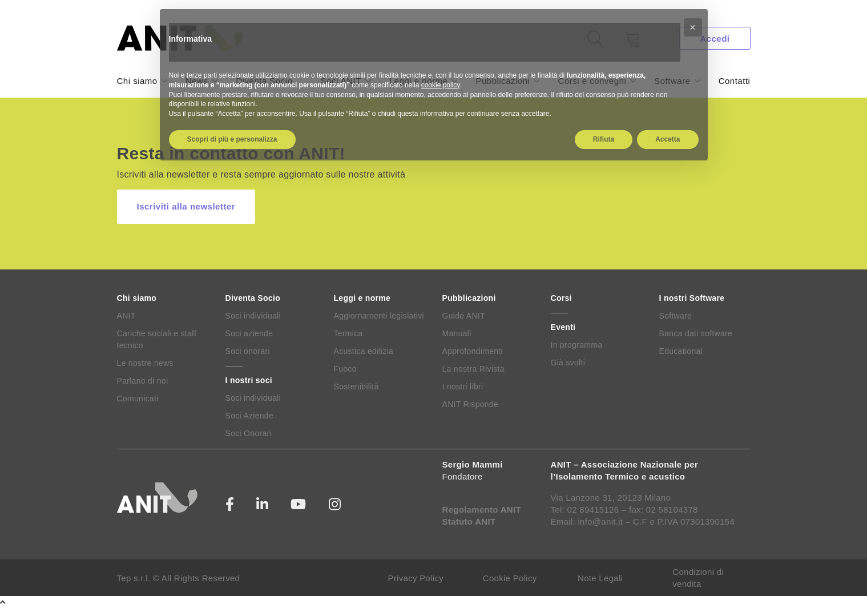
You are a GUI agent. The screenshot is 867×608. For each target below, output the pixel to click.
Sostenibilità (356, 386)
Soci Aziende (249, 415)
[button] (693, 27)
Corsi (561, 298)
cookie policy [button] (440, 85)
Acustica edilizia (364, 351)
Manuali (456, 333)
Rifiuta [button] (603, 139)
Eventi (563, 327)
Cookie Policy (510, 578)
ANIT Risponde (470, 404)
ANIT (126, 315)
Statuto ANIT (469, 521)
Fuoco (345, 368)
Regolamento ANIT (481, 509)
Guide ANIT (463, 315)
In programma (577, 344)
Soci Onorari (248, 433)
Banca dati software (696, 333)
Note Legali (600, 578)
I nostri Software (692, 298)
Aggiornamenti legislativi (379, 315)
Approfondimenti (472, 351)
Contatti (735, 81)
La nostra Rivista (473, 368)
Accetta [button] (667, 139)
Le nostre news (145, 363)
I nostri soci (248, 380)
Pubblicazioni (469, 298)
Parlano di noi (142, 380)
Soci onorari (247, 351)
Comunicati (138, 398)
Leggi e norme (362, 298)
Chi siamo (137, 81)
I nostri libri (462, 386)
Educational (681, 351)
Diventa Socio (252, 298)
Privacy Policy (416, 578)
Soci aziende (249, 333)
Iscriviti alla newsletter (186, 206)
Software (675, 315)
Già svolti (568, 362)
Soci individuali (253, 315)
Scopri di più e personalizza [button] (232, 139)
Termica (348, 333)
